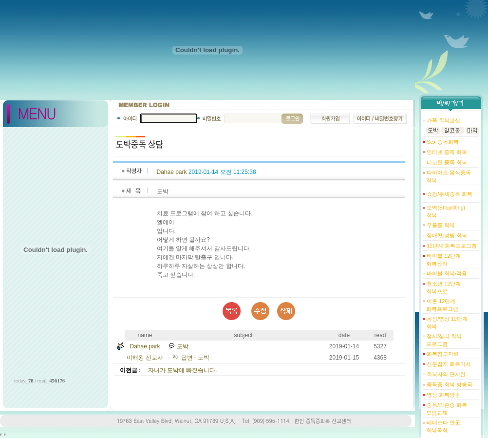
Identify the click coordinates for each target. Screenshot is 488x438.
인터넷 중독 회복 (446, 152)
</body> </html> (5, 435)
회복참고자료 (442, 354)
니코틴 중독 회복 (446, 162)
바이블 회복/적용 (446, 273)
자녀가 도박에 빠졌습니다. (182, 370)
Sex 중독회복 (441, 142)
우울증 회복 (440, 225)
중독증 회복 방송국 (448, 384)
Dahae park (172, 172)
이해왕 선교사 (145, 357)
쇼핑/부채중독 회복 (448, 194)
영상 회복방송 (442, 395)
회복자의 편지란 (445, 374)
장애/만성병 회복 (446, 235)
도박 (182, 346)
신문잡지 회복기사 (448, 364)
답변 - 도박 (195, 357)
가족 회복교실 (442, 120)
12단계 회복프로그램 (451, 245)
